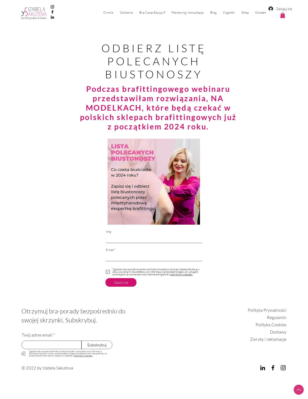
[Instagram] (52, 6)
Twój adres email (37, 335)
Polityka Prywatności (267, 310)
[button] (126, 12)
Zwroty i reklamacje (268, 339)
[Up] (299, 390)
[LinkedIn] (52, 17)
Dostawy (278, 332)
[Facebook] (52, 12)
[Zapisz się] (121, 282)
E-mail (110, 249)
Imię (108, 231)
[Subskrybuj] (96, 345)
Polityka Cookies (271, 324)
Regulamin (276, 317)
